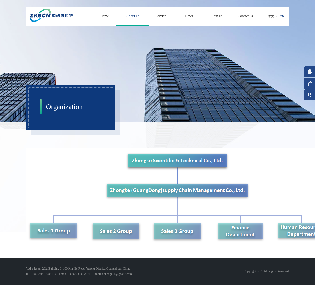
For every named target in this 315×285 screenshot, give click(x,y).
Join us (217, 16)
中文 (271, 16)
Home (104, 16)
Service (161, 16)
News (189, 16)
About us (132, 16)
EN (282, 16)
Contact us (245, 16)
